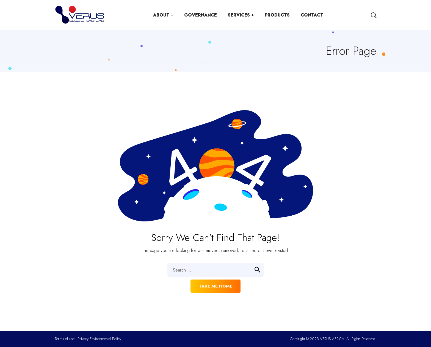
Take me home (215, 286)
